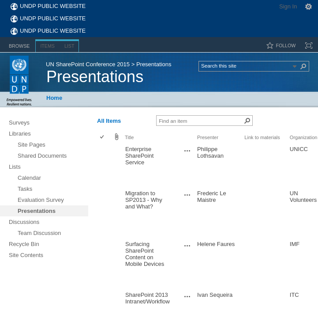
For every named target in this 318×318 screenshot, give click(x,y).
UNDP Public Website (53, 6)
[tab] (19, 44)
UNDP (19, 81)
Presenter (207, 137)
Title (129, 137)
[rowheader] (104, 166)
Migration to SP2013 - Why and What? (143, 200)
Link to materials (262, 137)
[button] (304, 66)
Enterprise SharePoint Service (139, 156)
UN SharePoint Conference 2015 (88, 64)
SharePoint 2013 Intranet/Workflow (147, 298)
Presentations (94, 77)
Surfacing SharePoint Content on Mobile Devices (144, 254)
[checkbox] (102, 137)
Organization (304, 137)
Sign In (288, 6)
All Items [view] (109, 120)
